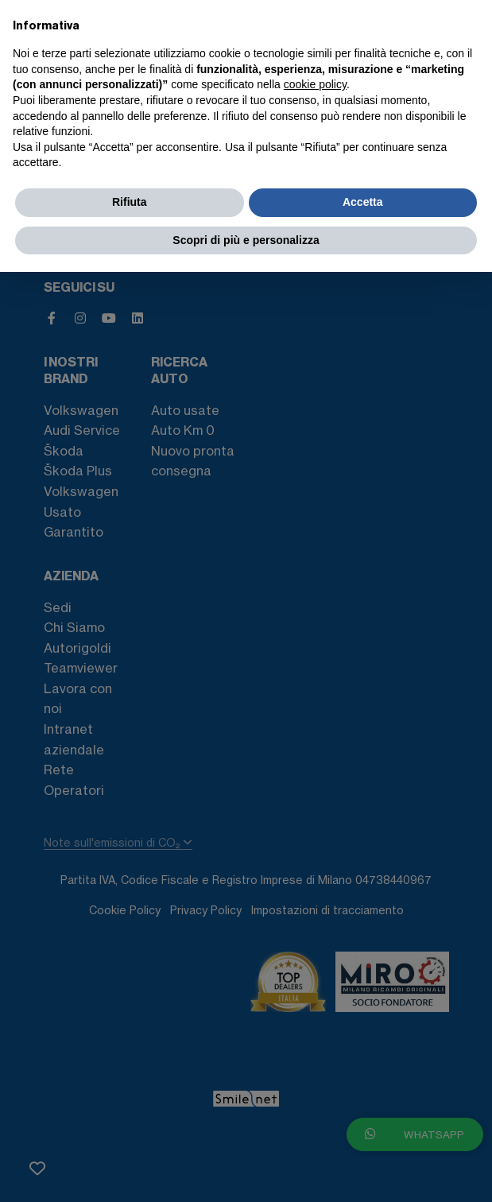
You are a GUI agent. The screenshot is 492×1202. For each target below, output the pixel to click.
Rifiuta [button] (129, 202)
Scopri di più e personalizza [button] (245, 240)
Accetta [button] (363, 202)
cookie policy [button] (315, 84)
